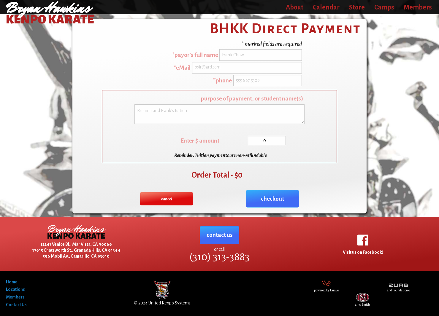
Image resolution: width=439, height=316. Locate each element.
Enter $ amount (199, 141)
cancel (166, 199)
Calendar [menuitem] (326, 7)
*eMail (182, 68)
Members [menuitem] (418, 7)
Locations (15, 289)
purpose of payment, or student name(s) (252, 98)
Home (12, 282)
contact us (220, 235)
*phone (222, 80)
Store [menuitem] (357, 7)
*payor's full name (195, 55)
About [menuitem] (294, 7)
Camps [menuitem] (384, 7)
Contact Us (16, 304)
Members (15, 297)
